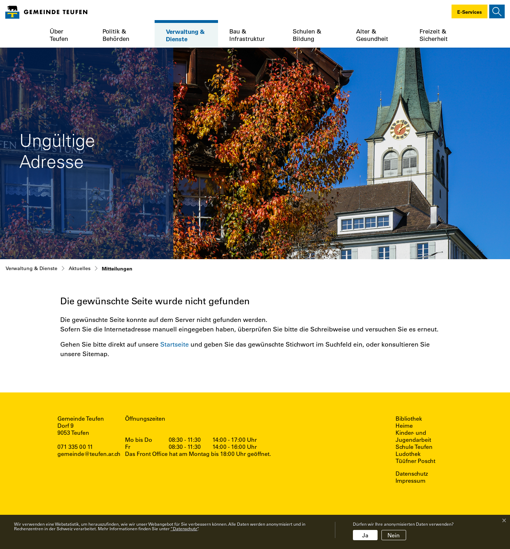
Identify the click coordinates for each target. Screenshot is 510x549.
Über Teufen (59, 35)
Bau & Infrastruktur (247, 35)
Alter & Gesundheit (372, 35)
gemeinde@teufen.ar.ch (88, 453)
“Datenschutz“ (184, 528)
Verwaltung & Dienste (185, 35)
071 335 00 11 (75, 446)
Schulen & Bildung (307, 35)
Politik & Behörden (115, 35)
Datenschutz (412, 473)
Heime (404, 425)
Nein (393, 535)
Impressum (410, 480)
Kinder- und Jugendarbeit (413, 436)
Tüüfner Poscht (415, 460)
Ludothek (408, 453)
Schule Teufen (414, 446)
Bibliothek (409, 418)
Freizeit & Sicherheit (433, 35)
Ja (365, 535)
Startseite (174, 344)
